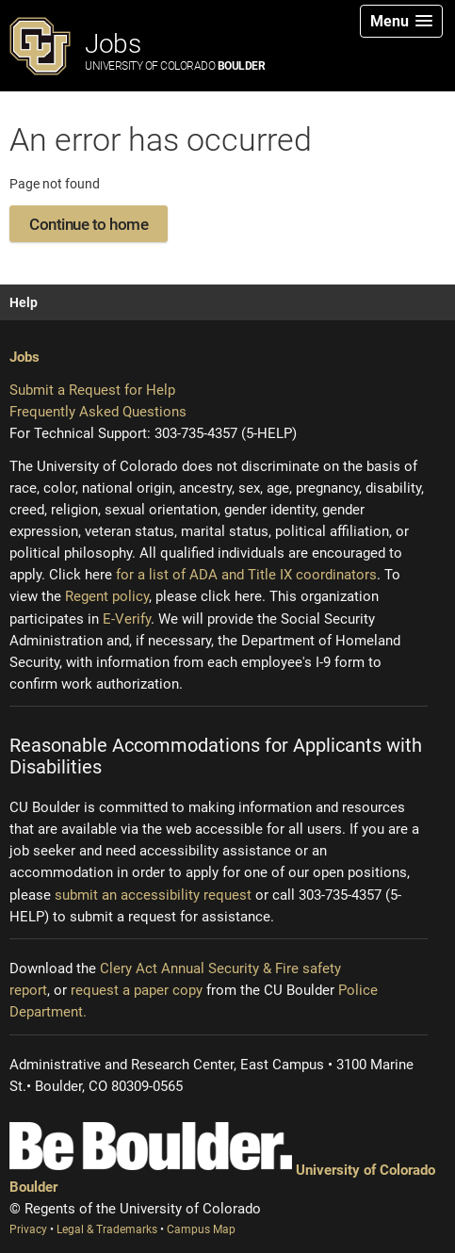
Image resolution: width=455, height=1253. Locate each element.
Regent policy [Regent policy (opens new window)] (107, 596)
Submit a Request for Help (92, 390)
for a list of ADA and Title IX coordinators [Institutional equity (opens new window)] (246, 574)
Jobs (175, 50)
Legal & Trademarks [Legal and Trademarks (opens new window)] (108, 1229)
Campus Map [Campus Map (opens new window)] (201, 1229)
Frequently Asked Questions (98, 411)
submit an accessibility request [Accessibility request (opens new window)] (153, 895)
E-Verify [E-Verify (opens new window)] (127, 618)
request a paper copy (137, 990)
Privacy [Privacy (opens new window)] (29, 1229)
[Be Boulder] (150, 1146)
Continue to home (88, 224)
